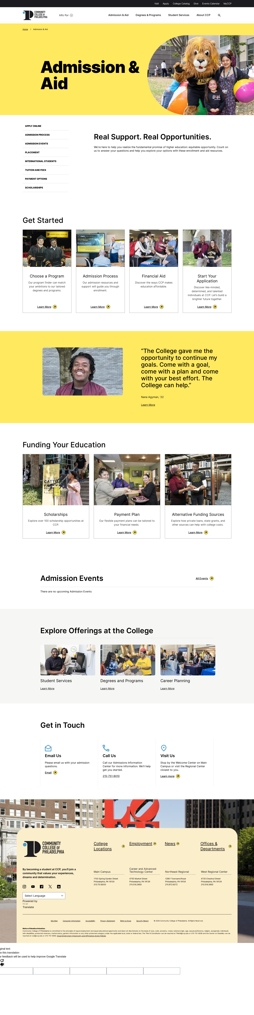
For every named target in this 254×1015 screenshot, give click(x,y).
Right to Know (125, 921)
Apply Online (33, 126)
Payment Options (36, 178)
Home (25, 29)
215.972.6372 (171, 885)
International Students (40, 161)
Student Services (181, 15)
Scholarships (34, 187)
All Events (205, 579)
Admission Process (37, 134)
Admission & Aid (121, 15)
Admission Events (36, 143)
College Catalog (181, 3)
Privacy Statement (107, 921)
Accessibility (90, 921)
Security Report (142, 921)
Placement (32, 152)
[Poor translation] (2, 963)
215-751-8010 (111, 776)
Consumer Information (71, 921)
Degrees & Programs (150, 15)
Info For (62, 15)
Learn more (170, 777)
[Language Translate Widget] (44, 896)
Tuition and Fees (35, 170)
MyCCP (228, 3)
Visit (156, 3)
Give (196, 3)
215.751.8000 (100, 885)
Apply (166, 3)
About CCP (205, 15)
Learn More (47, 307)
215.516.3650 (135, 885)
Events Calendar (211, 3)
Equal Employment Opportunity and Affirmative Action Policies (81, 936)
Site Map (54, 921)
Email (51, 773)
